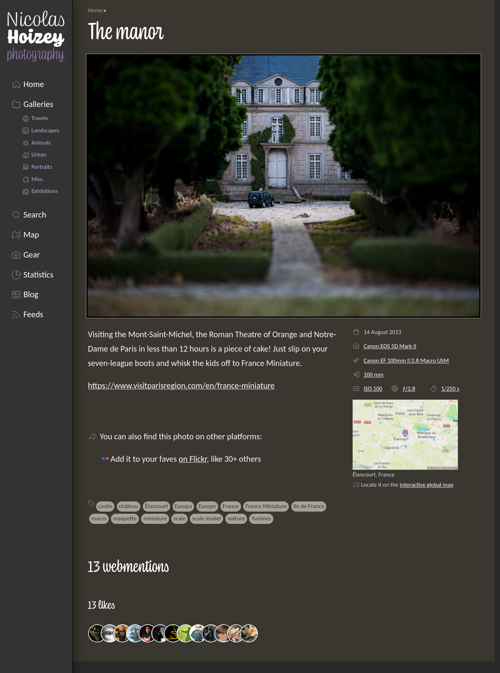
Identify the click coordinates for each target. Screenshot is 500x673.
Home (95, 10)
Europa (183, 506)
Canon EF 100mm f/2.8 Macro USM (406, 360)
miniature (155, 518)
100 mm (374, 374)
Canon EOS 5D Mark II (390, 346)
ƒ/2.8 (408, 388)
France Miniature (266, 506)
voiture (236, 518)
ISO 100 (373, 388)
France (230, 506)
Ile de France (308, 506)
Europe (207, 506)
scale (180, 518)
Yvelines (261, 518)
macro (98, 518)
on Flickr (193, 459)
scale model (206, 518)
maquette (125, 518)
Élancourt (156, 506)
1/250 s (450, 388)
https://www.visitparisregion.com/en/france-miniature (181, 385)
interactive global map (427, 484)
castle (105, 506)
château (128, 506)
